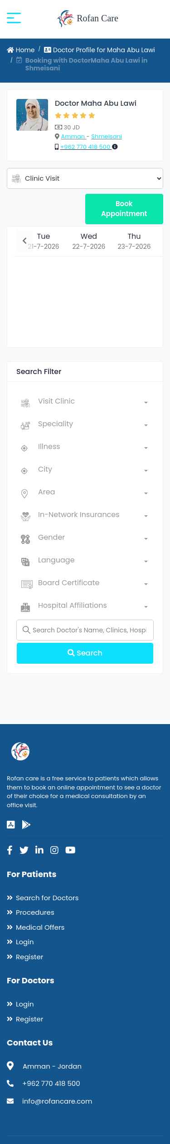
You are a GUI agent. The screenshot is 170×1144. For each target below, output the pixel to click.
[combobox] (93, 403)
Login (25, 942)
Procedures (35, 912)
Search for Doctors (47, 897)
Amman (73, 136)
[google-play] (26, 824)
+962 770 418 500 (86, 147)
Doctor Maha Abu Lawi (95, 103)
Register (29, 957)
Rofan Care (87, 19)
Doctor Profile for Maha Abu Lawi (99, 49)
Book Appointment (124, 209)
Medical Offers (40, 927)
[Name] (85, 630)
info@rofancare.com (57, 1101)
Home (21, 49)
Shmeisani (106, 136)
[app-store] (11, 824)
